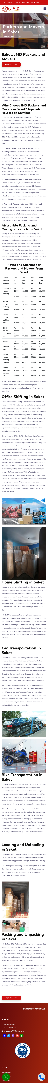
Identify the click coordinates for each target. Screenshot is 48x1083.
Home (5, 37)
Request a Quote (11, 64)
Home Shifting (6, 1072)
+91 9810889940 (10, 1024)
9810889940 (7, 2)
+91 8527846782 (10, 1028)
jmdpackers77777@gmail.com (14, 1031)
